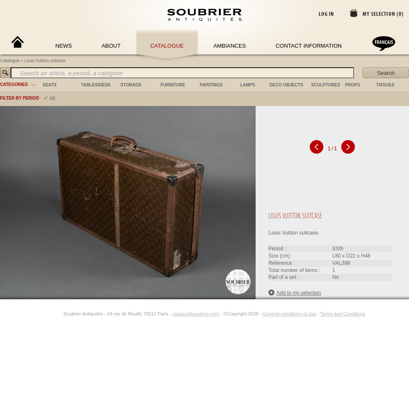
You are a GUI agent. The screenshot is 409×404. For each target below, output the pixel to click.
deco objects (286, 85)
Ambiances (229, 46)
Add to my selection (294, 292)
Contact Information (309, 46)
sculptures (325, 85)
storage (131, 85)
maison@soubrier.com (196, 313)
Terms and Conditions (342, 313)
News (63, 46)
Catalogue (167, 46)
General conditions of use (289, 313)
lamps (247, 85)
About (111, 46)
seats (50, 85)
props (352, 85)
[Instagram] (58, 313)
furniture (173, 85)
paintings (211, 85)
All (52, 98)
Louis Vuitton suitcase (45, 60)
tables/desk (96, 85)
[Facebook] (48, 313)
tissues (385, 85)
